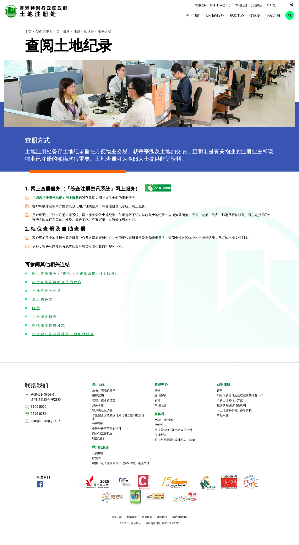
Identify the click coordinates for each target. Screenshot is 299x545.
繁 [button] (274, 5)
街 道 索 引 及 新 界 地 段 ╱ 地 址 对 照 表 (63, 334)
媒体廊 (159, 414)
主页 (28, 32)
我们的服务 (44, 32)
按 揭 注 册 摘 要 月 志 (48, 325)
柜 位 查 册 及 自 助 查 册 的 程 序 (56, 282)
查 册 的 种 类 (42, 299)
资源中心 (161, 384)
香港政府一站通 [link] (205, 5)
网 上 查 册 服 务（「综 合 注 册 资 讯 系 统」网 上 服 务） (75, 274)
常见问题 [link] (241, 5)
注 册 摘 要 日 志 (44, 317)
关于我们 (98, 384)
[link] (37, 11)
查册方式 (104, 32)
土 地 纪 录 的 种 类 (46, 291)
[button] (282, 4)
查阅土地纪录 (84, 32)
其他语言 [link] (257, 5)
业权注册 (223, 384)
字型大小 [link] (225, 5)
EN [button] (269, 5)
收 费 (36, 308)
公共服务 (63, 32)
